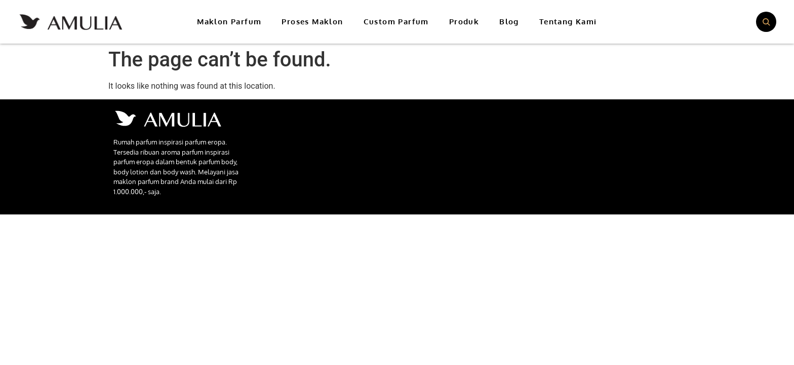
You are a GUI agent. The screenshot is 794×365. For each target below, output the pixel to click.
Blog (509, 21)
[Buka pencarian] (766, 22)
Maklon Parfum (229, 21)
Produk (464, 21)
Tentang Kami (568, 21)
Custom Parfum (396, 21)
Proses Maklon (312, 21)
